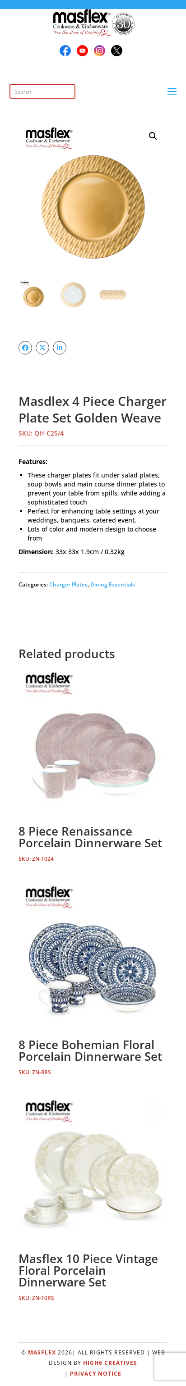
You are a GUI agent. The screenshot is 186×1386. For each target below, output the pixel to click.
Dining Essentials (112, 584)
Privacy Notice (95, 1373)
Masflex (42, 1352)
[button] (153, 136)
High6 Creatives (110, 1363)
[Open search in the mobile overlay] (61, 91)
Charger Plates (68, 584)
